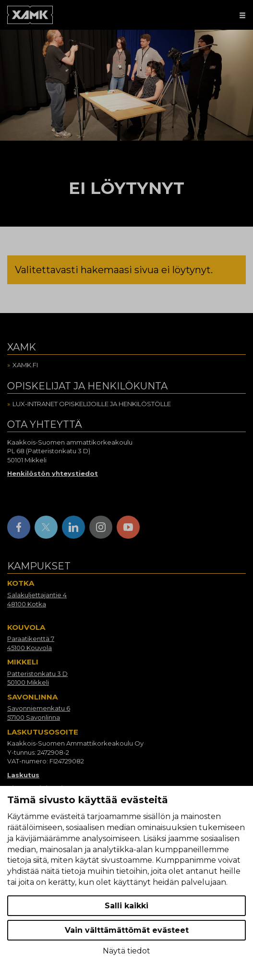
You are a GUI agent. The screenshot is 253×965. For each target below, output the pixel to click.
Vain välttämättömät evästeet (127, 930)
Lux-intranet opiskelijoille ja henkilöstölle (91, 404)
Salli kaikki (126, 905)
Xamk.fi (25, 365)
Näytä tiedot (126, 950)
